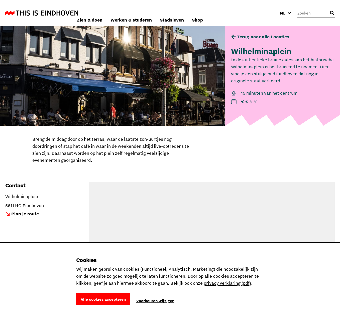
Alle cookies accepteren (103, 299)
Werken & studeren (198, 13)
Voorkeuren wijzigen (155, 300)
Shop (264, 13)
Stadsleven (239, 13)
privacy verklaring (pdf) (227, 283)
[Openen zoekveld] (332, 13)
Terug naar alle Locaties (263, 36)
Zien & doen (156, 13)
